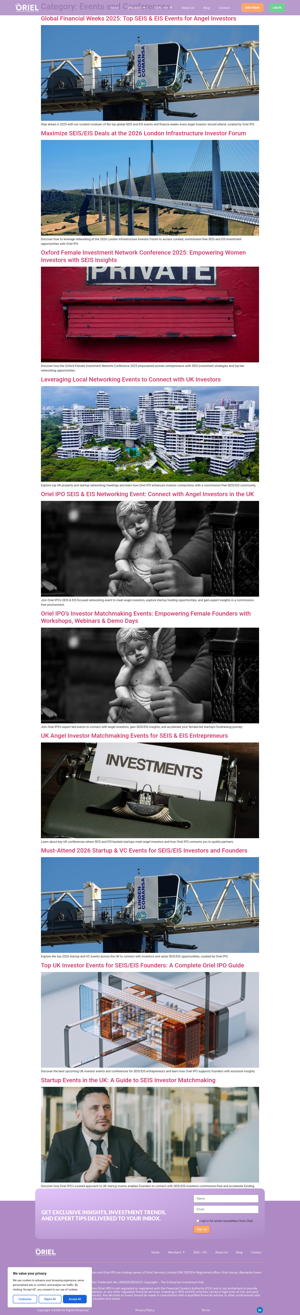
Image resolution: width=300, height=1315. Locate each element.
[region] (50, 1287)
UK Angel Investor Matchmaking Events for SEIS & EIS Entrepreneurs (134, 735)
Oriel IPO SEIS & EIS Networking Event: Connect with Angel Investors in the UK (147, 494)
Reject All (50, 1299)
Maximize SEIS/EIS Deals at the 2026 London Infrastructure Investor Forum (143, 133)
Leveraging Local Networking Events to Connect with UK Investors (131, 379)
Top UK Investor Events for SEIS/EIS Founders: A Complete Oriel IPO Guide (142, 965)
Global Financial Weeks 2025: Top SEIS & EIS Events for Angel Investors (138, 18)
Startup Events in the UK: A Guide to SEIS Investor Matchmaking (128, 1080)
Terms (205, 1310)
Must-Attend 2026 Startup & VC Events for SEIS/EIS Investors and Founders (144, 850)
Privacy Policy (144, 1310)
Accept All (75, 1299)
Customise (25, 1299)
